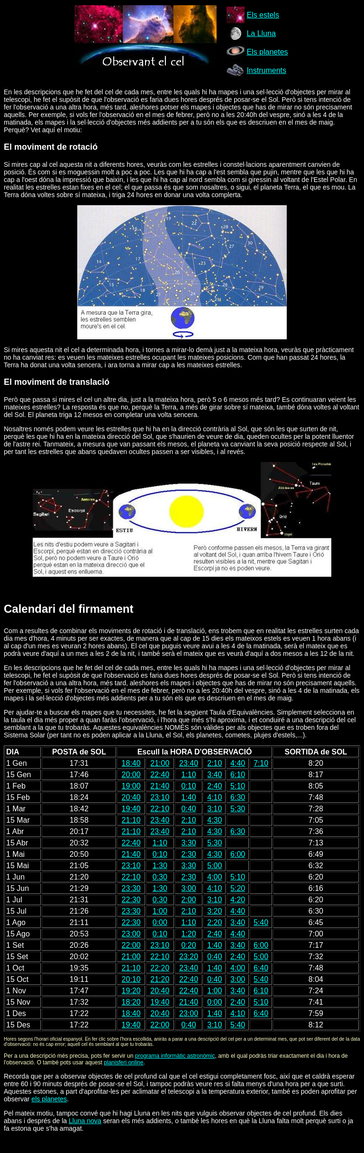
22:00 (131, 945)
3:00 (188, 888)
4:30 (214, 820)
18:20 (131, 1002)
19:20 (131, 991)
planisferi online (123, 1062)
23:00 (131, 934)
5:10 (237, 786)
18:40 (131, 763)
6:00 (237, 854)
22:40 (159, 775)
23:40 (188, 763)
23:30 (131, 888)
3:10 (214, 809)
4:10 (214, 797)
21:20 (159, 979)
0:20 (188, 945)
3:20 (214, 911)
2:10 (214, 763)
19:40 (131, 809)
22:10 (159, 809)
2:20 (214, 922)
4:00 (214, 877)
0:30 (160, 877)
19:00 (131, 786)
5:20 (237, 888)
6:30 (237, 797)
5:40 (261, 922)
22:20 (159, 968)
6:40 (261, 968)
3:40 (214, 775)
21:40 (159, 786)
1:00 (160, 911)
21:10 (131, 820)
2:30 (188, 854)
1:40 (188, 797)
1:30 (160, 866)
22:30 (131, 900)
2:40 (214, 786)
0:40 (188, 809)
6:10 (237, 775)
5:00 (214, 866)
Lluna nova (85, 1121)
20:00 (131, 775)
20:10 (131, 979)
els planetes (49, 1099)
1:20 (188, 934)
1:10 (188, 775)
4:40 (237, 763)
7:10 (261, 763)
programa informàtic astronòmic (175, 1056)
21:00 (159, 763)
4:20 (237, 900)
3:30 (188, 843)
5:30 (237, 809)
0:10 (188, 786)
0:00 (160, 922)
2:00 (188, 900)
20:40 (131, 797)
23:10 (159, 797)
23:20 (188, 957)
